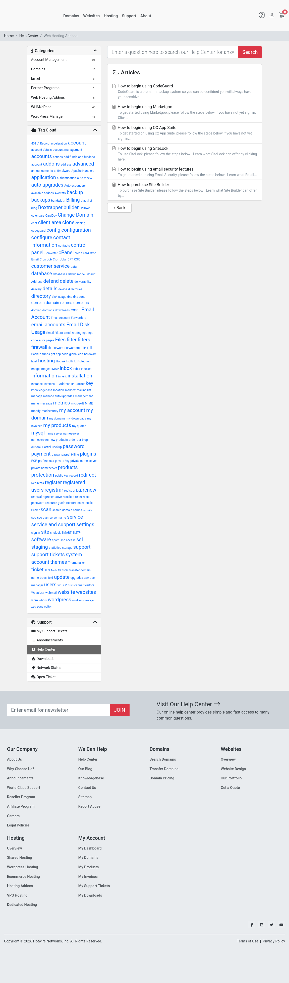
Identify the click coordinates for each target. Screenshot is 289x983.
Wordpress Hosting (22, 867)
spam (56, 540)
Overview (228, 759)
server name (57, 517)
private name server (83, 461)
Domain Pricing (162, 778)
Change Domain (75, 215)
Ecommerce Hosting (23, 877)
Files (60, 340)
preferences (46, 461)
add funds (70, 157)
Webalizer (37, 593)
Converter (50, 253)
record (73, 475)
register (53, 482)
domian (36, 310)
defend (51, 281)
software (41, 539)
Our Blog (85, 769)
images (45, 369)
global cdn (76, 354)
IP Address (63, 384)
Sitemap (85, 797)
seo (33, 517)
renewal (36, 497)
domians (48, 310)
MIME (89, 403)
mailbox (70, 390)
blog (34, 208)
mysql (38, 433)
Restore (71, 503)
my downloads (76, 418)
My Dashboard (90, 848)
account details (41, 150)
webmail (51, 593)
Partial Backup (52, 447)
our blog (82, 440)
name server (54, 433)
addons (51, 164)
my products (57, 425)
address (66, 164)
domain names (59, 302)
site (45, 532)
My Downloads (90, 895)
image (35, 369)
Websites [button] (91, 16)
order (72, 440)
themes (58, 562)
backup (75, 192)
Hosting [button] (111, 16)
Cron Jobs (60, 259)
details (49, 289)
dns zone (79, 297)
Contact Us (87, 788)
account (77, 143)
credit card (82, 253)
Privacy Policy (274, 941)
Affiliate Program (21, 806)
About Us (14, 759)
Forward (58, 348)
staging (39, 547)
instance (37, 384)
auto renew (84, 178)
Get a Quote (230, 788)
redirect (87, 475)
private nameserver (44, 468)
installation (80, 376)
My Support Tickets (94, 886)
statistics (55, 547)
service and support (53, 524)
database (41, 273)
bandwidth (58, 200)
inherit (62, 376)
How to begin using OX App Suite (184, 133)
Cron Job (46, 259)
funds (46, 354)
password (74, 446)
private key (62, 461)
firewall (39, 347)
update (62, 577)
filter (72, 340)
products (68, 467)
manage (36, 396)
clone (68, 222)
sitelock (55, 532)
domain (38, 302)
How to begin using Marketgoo (184, 112)
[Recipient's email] (58, 710)
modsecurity (49, 411)
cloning (80, 223)
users (50, 585)
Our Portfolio (231, 778)
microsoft (77, 403)
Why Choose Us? (20, 769)
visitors (89, 585)
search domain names (67, 510)
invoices (49, 384)
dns (69, 297)
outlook (36, 447)
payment (41, 454)
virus (60, 585)
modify (36, 411)
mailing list (84, 390)
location (58, 390)
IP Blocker (78, 384)
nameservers (40, 440)
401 (33, 143)
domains (81, 302)
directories (75, 289)
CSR (77, 259)
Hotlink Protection (78, 361)
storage (67, 547)
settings (85, 524)
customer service (50, 266)
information (44, 376)
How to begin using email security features (184, 172)
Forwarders (72, 348)
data (74, 266)
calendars (37, 215)
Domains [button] (71, 16)
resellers (68, 497)
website (66, 592)
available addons (42, 193)
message (46, 403)
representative (52, 497)
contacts (64, 245)
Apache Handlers (82, 171)
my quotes (79, 426)
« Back (119, 207)
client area (49, 222)
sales (81, 503)
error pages (46, 340)
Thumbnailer (76, 563)
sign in (35, 532)
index (76, 369)
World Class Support (23, 788)
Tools (54, 570)
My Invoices (88, 877)
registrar (54, 490)
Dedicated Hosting (22, 905)
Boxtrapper (50, 207)
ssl (80, 539)
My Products (88, 867)
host (34, 361)
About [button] (145, 16)
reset (78, 497)
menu (35, 403)
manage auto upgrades (58, 396)
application (43, 177)
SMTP (77, 532)
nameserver (71, 433)
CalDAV (85, 208)
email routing (72, 333)
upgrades (77, 578)
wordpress (59, 600)
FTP (83, 348)
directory (41, 296)
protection (42, 475)
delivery (36, 289)
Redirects (37, 483)
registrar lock (73, 490)
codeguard (38, 230)
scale (89, 503)
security (87, 510)
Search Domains (163, 759)
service (75, 517)
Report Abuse (89, 806)
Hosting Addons (20, 886)
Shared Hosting (19, 858)
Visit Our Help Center (189, 704)
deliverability (83, 282)
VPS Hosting (17, 895)
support (82, 547)
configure (41, 237)
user (86, 578)
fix (49, 348)
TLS (47, 570)
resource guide (55, 503)
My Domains (88, 858)
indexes (86, 369)
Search (250, 52)
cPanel (66, 252)
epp (84, 333)
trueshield (46, 578)
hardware (90, 354)
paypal (56, 454)
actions (58, 157)
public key (61, 475)
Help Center (28, 36)
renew (89, 490)
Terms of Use (247, 941)
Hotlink (60, 361)
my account (72, 410)
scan (46, 509)
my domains (57, 418)
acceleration (58, 143)
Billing (73, 200)
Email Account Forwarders (68, 318)
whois (43, 600)
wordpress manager (83, 600)
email (76, 310)
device (63, 289)
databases (60, 274)
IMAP (55, 369)
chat (34, 223)
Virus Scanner (74, 585)
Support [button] (129, 16)
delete (67, 281)
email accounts (48, 325)
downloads (62, 310)
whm (34, 600)
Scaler (35, 510)
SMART (67, 532)
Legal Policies (18, 825)
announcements (42, 171)
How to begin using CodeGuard (184, 92)
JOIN (119, 710)
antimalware (62, 171)
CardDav (51, 215)
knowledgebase (41, 390)
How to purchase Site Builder (184, 190)
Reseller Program (21, 797)
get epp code (59, 354)
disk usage (59, 297)
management (84, 396)
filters (84, 340)
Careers (13, 816)
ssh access (68, 540)
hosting (46, 361)
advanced (83, 164)
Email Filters (54, 333)
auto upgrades (47, 185)
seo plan (42, 517)
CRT (70, 259)
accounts (41, 156)
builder (71, 207)
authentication (66, 178)
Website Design (233, 769)
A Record (43, 143)
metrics (61, 403)
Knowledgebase (91, 778)
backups (40, 200)
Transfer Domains (164, 769)
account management (67, 150)
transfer (63, 570)
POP (34, 461)
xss (33, 606)
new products (59, 440)
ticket (37, 570)
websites (86, 592)
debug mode (76, 274)
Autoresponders (75, 185)
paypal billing (70, 454)
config (53, 230)
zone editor (44, 606)
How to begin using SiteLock (184, 154)
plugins (88, 454)
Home (9, 36)
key (89, 383)
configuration (76, 230)
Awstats (60, 193)
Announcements (20, 778)
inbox (66, 368)
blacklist (86, 200)
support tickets (48, 554)
